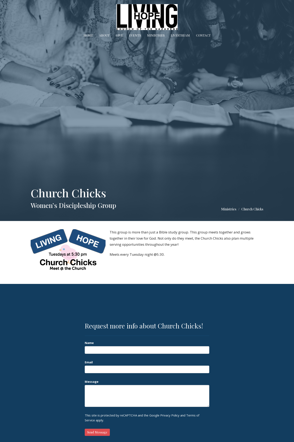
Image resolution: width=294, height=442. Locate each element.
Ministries (156, 35)
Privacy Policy (169, 415)
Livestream (180, 35)
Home (88, 35)
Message (91, 381)
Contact (203, 35)
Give (119, 35)
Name (89, 343)
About (104, 35)
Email (89, 362)
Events (135, 35)
